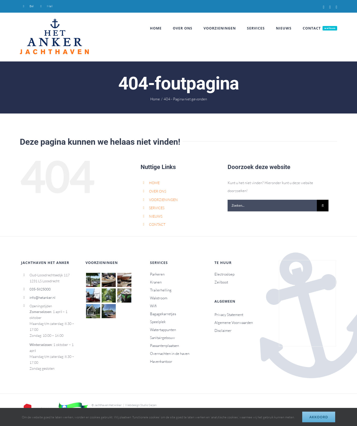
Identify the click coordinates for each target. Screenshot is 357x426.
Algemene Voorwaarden (233, 322)
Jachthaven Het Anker (108, 405)
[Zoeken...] (272, 205)
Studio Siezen (148, 405)
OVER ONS (157, 191)
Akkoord (318, 417)
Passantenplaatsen (164, 345)
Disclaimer (223, 330)
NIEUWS (155, 216)
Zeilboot (221, 282)
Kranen (156, 282)
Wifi (153, 306)
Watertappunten (163, 329)
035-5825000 (40, 289)
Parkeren (157, 274)
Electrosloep (224, 274)
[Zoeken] (322, 205)
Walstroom (158, 298)
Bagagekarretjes (163, 314)
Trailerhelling (161, 290)
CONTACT (157, 224)
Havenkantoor (161, 361)
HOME (154, 183)
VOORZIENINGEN (163, 200)
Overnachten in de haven (169, 353)
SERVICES (156, 208)
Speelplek (158, 321)
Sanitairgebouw (162, 337)
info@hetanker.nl (42, 297)
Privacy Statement (228, 314)
